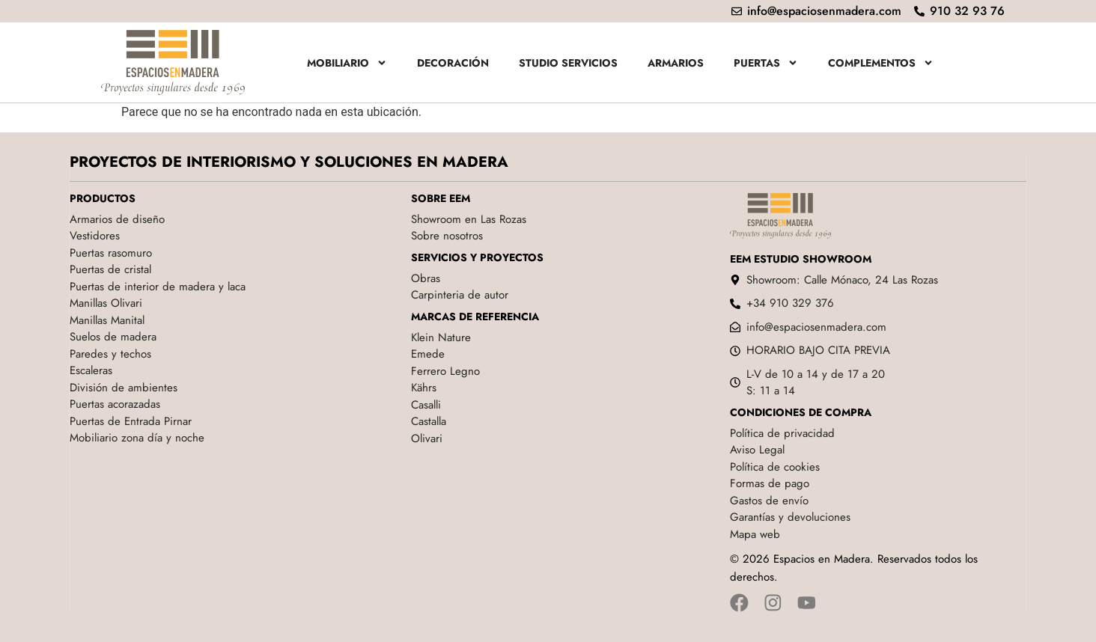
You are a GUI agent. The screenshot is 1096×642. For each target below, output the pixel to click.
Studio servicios (568, 62)
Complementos (881, 63)
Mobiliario (347, 63)
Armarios (676, 62)
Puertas (766, 63)
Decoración (453, 62)
